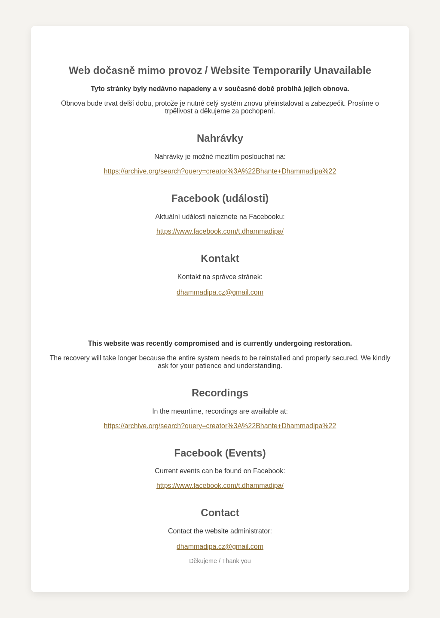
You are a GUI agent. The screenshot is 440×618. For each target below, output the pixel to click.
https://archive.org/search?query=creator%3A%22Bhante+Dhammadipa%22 (220, 171)
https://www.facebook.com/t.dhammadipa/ (220, 231)
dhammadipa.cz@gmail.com (220, 292)
